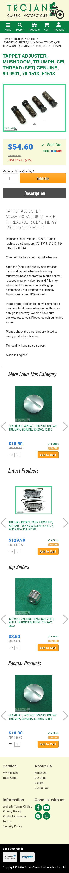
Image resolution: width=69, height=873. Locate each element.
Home (6, 38)
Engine (31, 38)
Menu (8, 27)
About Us (40, 773)
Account (59, 26)
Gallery (39, 783)
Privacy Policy (12, 811)
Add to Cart (48, 455)
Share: (52, 150)
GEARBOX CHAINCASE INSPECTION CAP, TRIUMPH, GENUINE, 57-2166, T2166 (33, 427)
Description (34, 193)
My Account (10, 773)
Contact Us (42, 787)
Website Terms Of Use (17, 806)
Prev (3, 426)
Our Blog (40, 778)
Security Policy (12, 826)
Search (20, 27)
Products (34, 27)
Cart (46, 27)
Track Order (10, 778)
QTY (11, 455)
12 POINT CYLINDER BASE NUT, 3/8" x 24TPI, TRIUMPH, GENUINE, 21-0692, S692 (31, 622)
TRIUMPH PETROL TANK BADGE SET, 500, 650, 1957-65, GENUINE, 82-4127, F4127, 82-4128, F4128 (31, 526)
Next (65, 426)
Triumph (19, 38)
